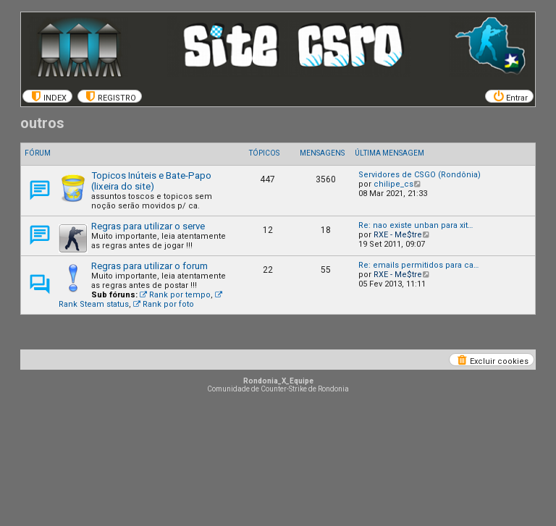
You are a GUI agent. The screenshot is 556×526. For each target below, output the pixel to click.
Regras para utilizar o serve (148, 226)
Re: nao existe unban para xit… (415, 225)
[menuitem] (47, 96)
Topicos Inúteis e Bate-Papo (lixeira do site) (151, 181)
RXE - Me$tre (398, 234)
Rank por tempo (175, 295)
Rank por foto (163, 304)
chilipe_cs (393, 184)
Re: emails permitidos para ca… (418, 265)
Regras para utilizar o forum (149, 265)
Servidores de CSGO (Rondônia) (419, 174)
